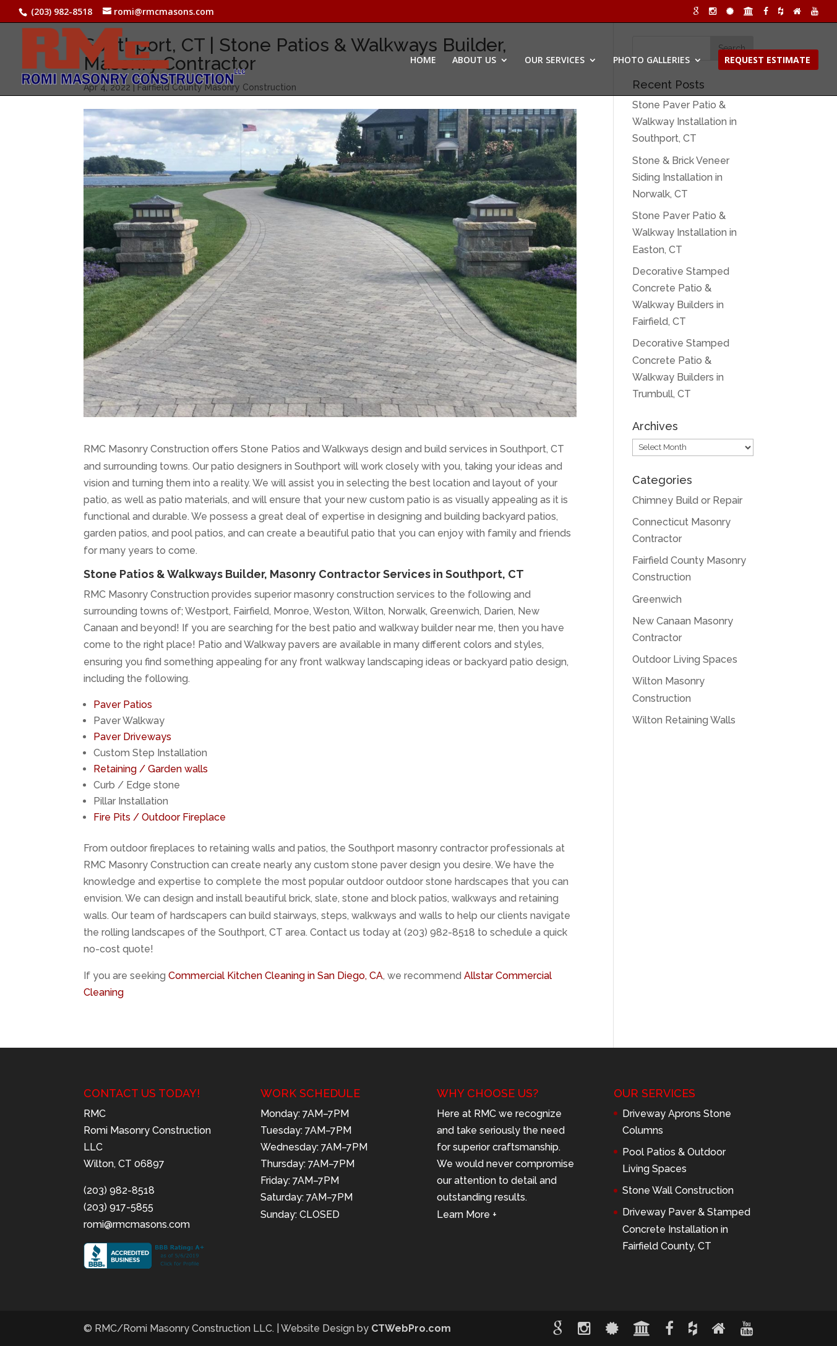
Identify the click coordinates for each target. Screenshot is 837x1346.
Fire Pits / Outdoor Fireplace (159, 817)
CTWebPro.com (411, 1328)
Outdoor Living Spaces (684, 659)
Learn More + (467, 1214)
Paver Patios (122, 704)
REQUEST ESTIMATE (767, 61)
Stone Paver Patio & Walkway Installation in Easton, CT (684, 232)
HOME (423, 61)
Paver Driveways (132, 737)
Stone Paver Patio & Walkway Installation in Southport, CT (684, 121)
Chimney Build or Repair (687, 500)
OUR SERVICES (555, 61)
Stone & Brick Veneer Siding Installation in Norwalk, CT (680, 177)
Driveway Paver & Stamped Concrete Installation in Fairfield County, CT (686, 1228)
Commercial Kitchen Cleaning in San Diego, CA (275, 975)
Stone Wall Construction (678, 1190)
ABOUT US (474, 61)
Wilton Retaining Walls (684, 720)
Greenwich (657, 599)
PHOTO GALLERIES (651, 61)
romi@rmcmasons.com (137, 1224)
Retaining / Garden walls (150, 769)
